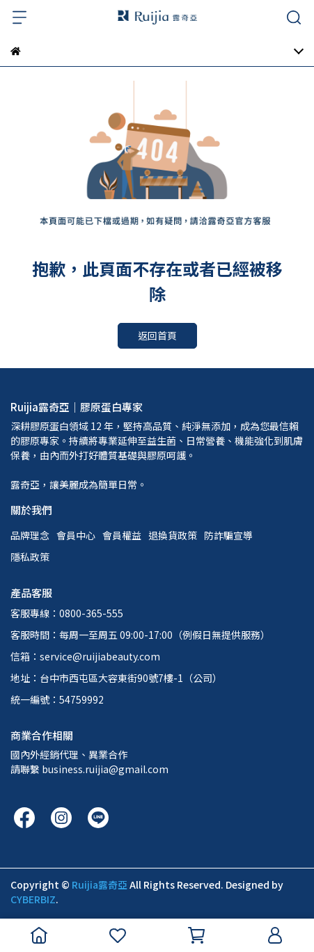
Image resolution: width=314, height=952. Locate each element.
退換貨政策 (172, 535)
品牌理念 (29, 535)
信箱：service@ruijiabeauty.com (85, 656)
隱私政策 (29, 557)
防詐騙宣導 (228, 535)
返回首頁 (157, 335)
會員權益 (121, 535)
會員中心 (75, 535)
